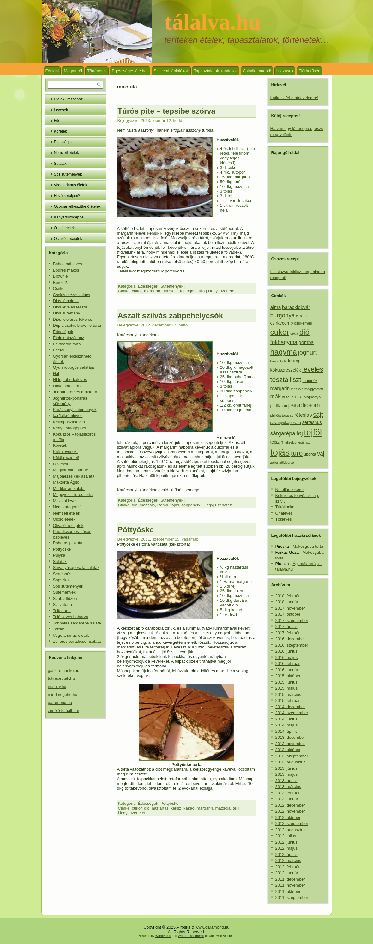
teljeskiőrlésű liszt (297, 442)
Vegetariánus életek (70, 185)
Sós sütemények (68, 174)
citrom (301, 316)
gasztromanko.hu (64, 670)
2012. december (290, 805)
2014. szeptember (291, 712)
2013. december (290, 737)
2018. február (287, 596)
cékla (294, 333)
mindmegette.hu (62, 694)
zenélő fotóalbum (63, 710)
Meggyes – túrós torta (73, 494)
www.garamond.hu (213, 927)
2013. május (286, 774)
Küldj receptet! (66, 457)
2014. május (286, 725)
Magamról (73, 71)
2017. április (286, 626)
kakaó (189, 808)
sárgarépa (282, 433)
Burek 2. (60, 282)
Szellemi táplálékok (171, 71)
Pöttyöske (62, 549)
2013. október (288, 749)
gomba (306, 342)
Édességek (63, 142)
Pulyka (59, 555)
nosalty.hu (57, 686)
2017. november (290, 608)
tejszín (276, 442)
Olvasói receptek (68, 238)
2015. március (288, 694)
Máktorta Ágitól (67, 482)
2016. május (286, 657)
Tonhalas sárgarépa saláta (77, 623)
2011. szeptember (291, 897)
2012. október (288, 817)
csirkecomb (281, 323)
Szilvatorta (62, 604)
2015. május (286, 688)
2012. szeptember (291, 823)
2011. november (290, 885)
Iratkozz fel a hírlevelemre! (294, 97)
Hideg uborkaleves (70, 379)
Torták (58, 629)
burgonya (282, 315)
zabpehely (190, 505)
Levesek (61, 110)
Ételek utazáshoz (68, 99)
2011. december (290, 879)
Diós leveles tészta (70, 307)
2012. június (286, 842)
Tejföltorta (62, 610)
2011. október (288, 891)
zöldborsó (287, 462)
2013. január (286, 799)
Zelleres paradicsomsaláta (77, 641)
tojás (191, 291)
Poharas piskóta (67, 543)
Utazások (284, 71)
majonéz (310, 381)
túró (201, 291)
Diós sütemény (66, 313)
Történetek (97, 71)
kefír (283, 361)
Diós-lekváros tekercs (72, 319)
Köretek (60, 131)
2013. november (290, 743)
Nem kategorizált (68, 507)
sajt (318, 414)
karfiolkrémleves (68, 415)
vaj (320, 454)
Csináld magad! (257, 71)
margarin (152, 291)
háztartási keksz (166, 808)
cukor (137, 291)
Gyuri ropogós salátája (73, 367)
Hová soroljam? (67, 196)
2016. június (286, 651)
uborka (310, 454)
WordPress (163, 936)
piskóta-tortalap (281, 415)
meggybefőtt (313, 389)
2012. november (290, 811)
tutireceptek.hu (61, 678)
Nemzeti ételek (66, 153)
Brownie (60, 276)
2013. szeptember (291, 756)
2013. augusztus (290, 762)
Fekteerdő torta (67, 344)
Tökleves (283, 519)
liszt (295, 380)
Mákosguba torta (307, 546)
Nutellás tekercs (289, 489)
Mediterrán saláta (69, 488)
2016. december (290, 638)
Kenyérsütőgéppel (69, 217)
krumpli (295, 360)
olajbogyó (312, 397)
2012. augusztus (290, 829)
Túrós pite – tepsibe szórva (166, 111)
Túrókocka (285, 507)
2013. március (288, 786)
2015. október (288, 675)
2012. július (285, 835)
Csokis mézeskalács (71, 294)
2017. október (288, 614)
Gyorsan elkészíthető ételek (77, 206)
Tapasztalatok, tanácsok (216, 71)
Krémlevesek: (65, 451)
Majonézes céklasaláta (74, 476)
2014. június (286, 719)
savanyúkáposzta (285, 423)
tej (182, 291)
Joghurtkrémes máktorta (75, 392)
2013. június (286, 768)
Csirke (59, 288)
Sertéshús (62, 573)
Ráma (162, 505)
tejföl (313, 432)
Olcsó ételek (64, 228)
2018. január (286, 602)
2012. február (287, 866)
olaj (298, 396)
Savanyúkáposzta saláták (76, 567)
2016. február (287, 663)
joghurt (307, 352)
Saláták (60, 163)
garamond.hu (60, 702)
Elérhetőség (309, 71)
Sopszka (61, 579)
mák (275, 396)
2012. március (288, 860)
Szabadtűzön (65, 598)
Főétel (59, 120)
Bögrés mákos (66, 270)
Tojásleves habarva (70, 616)
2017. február (287, 632)
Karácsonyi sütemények (75, 409)
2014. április (286, 731)
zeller (274, 462)
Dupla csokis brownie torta (77, 325)
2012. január (286, 872)
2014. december (290, 706)
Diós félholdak (66, 300)
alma (275, 307)
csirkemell (303, 323)
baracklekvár (296, 307)
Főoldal (52, 71)
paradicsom (304, 405)
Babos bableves (67, 263)
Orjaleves (284, 513)
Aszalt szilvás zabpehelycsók (170, 315)
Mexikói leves (65, 501)
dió (134, 505)
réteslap (303, 415)
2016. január (286, 669)
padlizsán (278, 406)
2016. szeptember (291, 645)
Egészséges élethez (130, 71)
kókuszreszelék (285, 370)
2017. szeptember (291, 620)
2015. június (286, 682)
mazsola (169, 291)
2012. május (286, 848)
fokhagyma (284, 342)
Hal (56, 373)
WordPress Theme (191, 936)
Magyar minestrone (70, 470)
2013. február (287, 793)
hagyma (283, 352)
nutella (287, 397)
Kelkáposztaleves (69, 422)
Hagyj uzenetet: (222, 291)
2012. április (286, 854)
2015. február (287, 700)
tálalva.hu (213, 22)
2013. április (286, 780)
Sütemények (64, 592)
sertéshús (312, 422)
